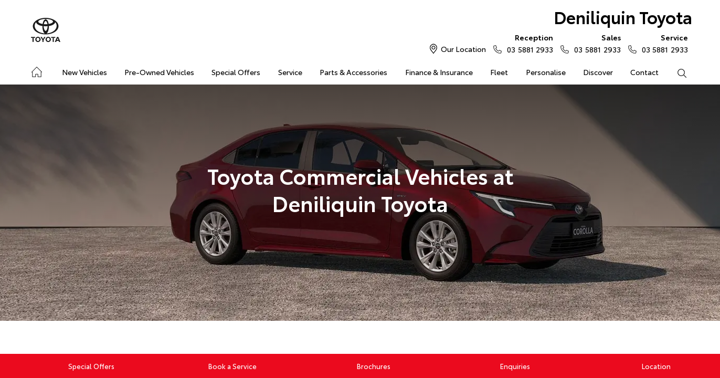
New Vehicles (84, 72)
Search (677, 72)
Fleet (499, 72)
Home (36, 70)
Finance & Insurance (439, 72)
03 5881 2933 (527, 43)
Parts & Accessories (353, 72)
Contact (644, 72)
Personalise (546, 72)
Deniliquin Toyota (623, 16)
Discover (598, 72)
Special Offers (235, 72)
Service (290, 72)
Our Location (463, 49)
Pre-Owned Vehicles (159, 72)
